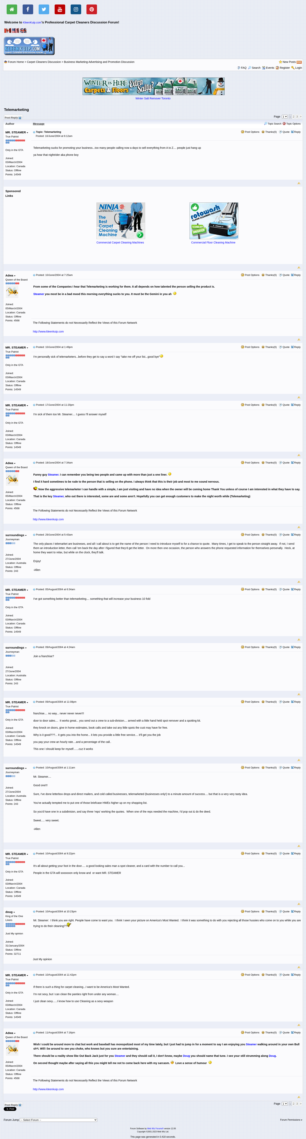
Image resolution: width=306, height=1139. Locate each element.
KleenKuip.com (32, 22)
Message (38, 123)
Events (268, 67)
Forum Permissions (291, 1120)
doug (10, 912)
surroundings (16, 535)
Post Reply (13, 117)
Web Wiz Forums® (155, 1128)
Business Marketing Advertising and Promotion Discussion (99, 61)
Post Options (250, 131)
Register (285, 67)
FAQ (243, 67)
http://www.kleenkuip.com (48, 331)
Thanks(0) (269, 131)
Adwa (10, 275)
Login (298, 67)
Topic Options (292, 123)
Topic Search (272, 123)
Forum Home (16, 61)
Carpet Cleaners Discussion (44, 61)
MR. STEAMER (16, 132)
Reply (297, 131)
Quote (286, 131)
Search (254, 67)
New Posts (289, 61)
